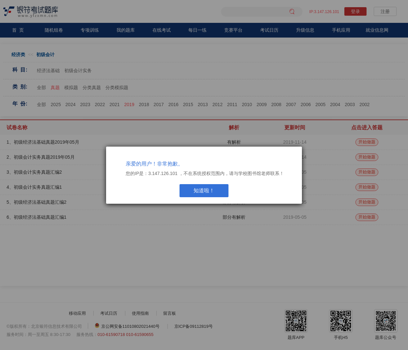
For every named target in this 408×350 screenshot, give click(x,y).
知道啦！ (204, 190)
